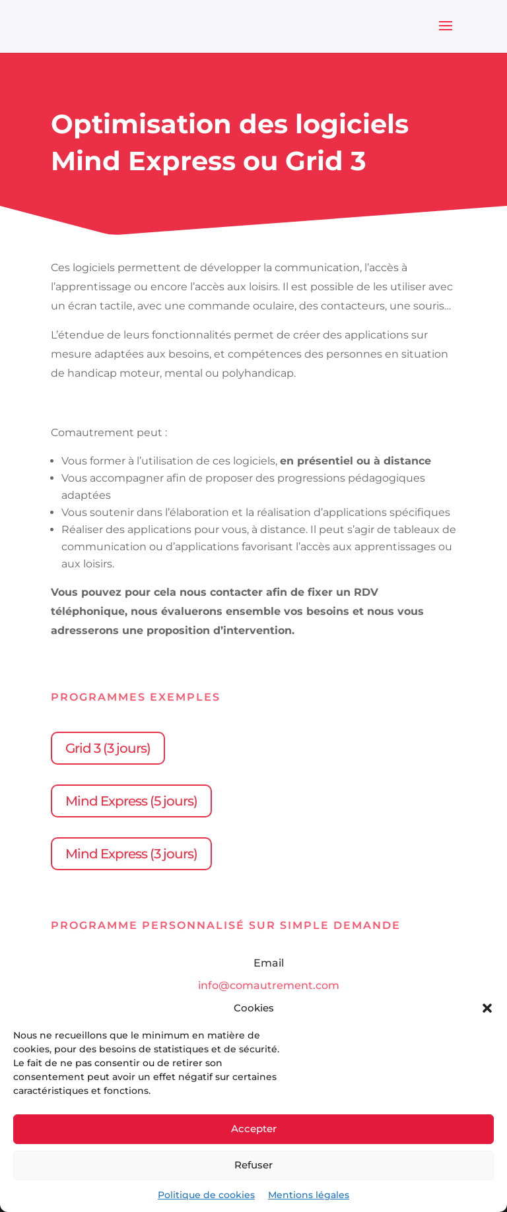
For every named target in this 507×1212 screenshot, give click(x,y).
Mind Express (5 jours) (131, 801)
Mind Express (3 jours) (131, 854)
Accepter (254, 1128)
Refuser (253, 1165)
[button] (487, 1008)
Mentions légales (308, 1195)
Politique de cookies (206, 1195)
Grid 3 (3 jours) (108, 748)
